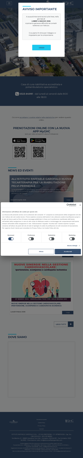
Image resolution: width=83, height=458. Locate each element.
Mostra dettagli (72, 245)
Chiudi (41, 48)
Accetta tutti (68, 251)
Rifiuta (41, 251)
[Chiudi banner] (80, 205)
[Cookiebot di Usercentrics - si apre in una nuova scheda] (68, 205)
